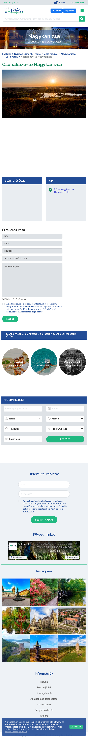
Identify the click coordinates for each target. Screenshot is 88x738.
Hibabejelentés (44, 693)
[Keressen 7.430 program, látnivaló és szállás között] (41, 19)
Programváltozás (44, 710)
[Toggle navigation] (82, 11)
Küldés (10, 319)
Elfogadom (76, 727)
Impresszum (44, 704)
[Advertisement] (44, 154)
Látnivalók (12, 56)
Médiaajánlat (44, 687)
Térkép (59, 2)
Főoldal (6, 54)
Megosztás (71, 557)
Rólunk (44, 681)
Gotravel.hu (24, 544)
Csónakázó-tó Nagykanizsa (32, 64)
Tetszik (18, 557)
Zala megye (51, 54)
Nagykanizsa (68, 54)
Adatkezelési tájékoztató (44, 699)
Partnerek (44, 715)
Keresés (65, 439)
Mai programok (12, 2)
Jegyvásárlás (77, 2)
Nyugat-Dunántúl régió (27, 54)
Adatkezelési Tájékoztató (31, 312)
